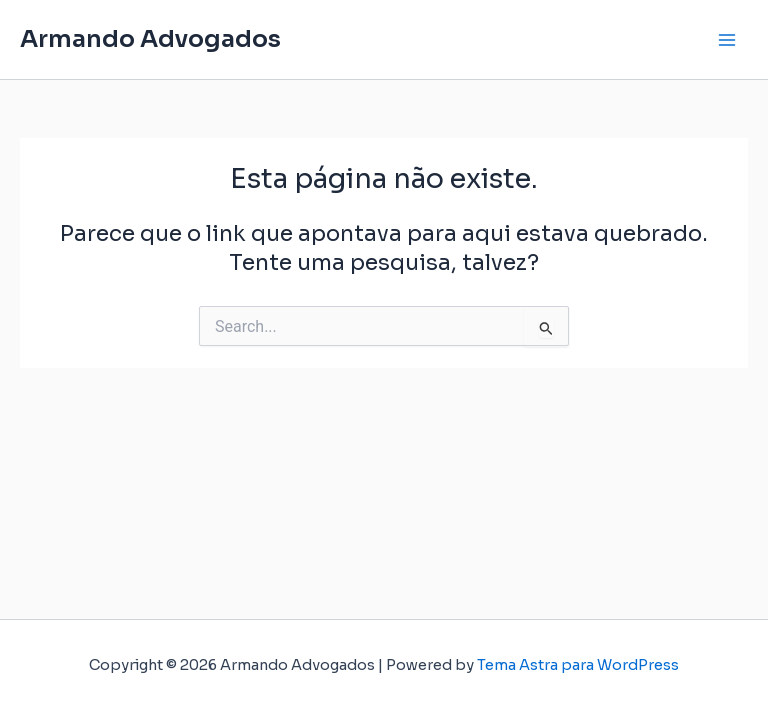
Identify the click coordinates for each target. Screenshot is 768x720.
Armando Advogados (150, 39)
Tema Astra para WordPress (578, 665)
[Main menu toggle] (727, 40)
